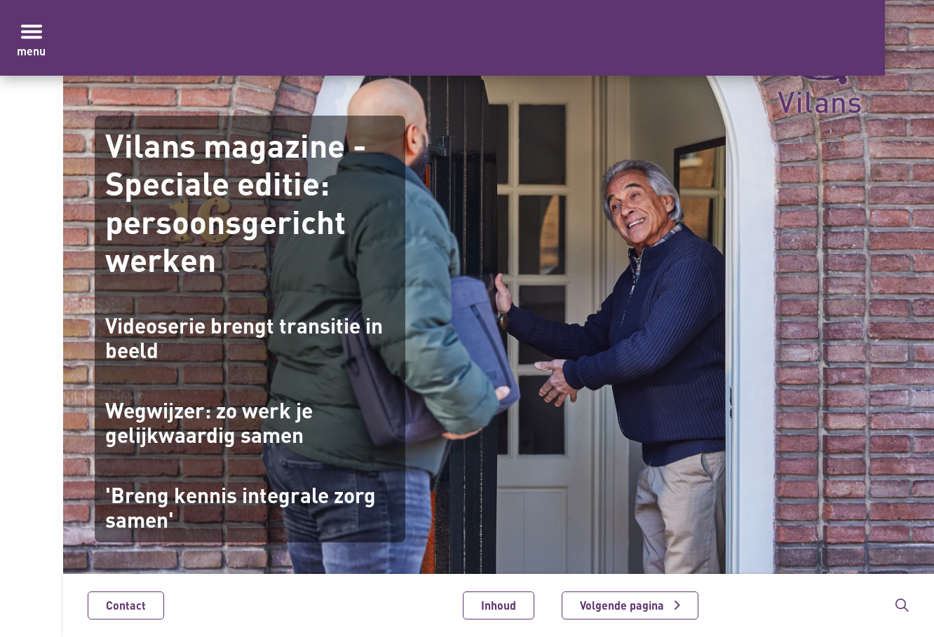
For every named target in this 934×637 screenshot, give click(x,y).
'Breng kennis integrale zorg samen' (240, 508)
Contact (125, 605)
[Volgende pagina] (630, 605)
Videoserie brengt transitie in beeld (244, 338)
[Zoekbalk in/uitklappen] (901, 605)
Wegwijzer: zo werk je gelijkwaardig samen (209, 423)
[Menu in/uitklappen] (31, 31)
